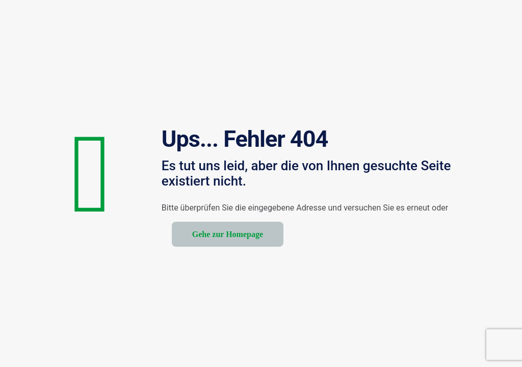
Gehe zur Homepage (227, 234)
